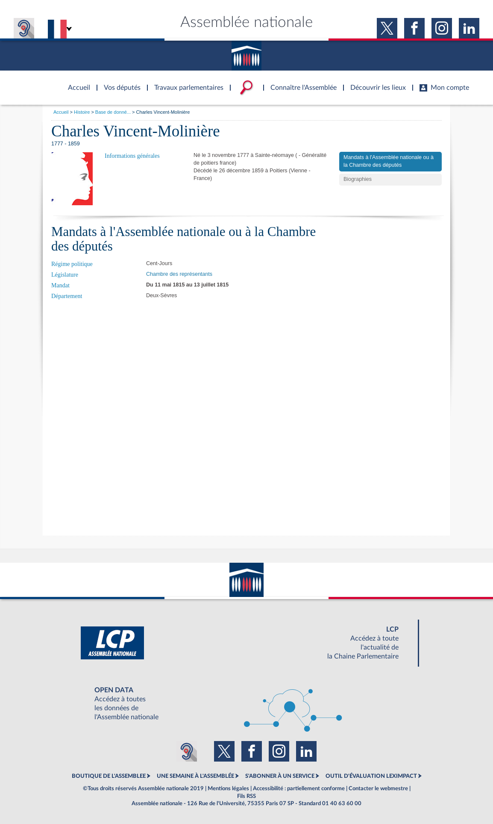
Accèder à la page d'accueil (76, 82)
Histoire (82, 112)
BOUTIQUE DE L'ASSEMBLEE (109, 776)
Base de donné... (113, 112)
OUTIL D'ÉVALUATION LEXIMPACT (371, 776)
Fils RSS (246, 796)
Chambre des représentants (179, 274)
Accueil (60, 112)
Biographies (357, 179)
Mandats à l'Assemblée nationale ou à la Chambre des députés (388, 161)
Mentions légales (228, 788)
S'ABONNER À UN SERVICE (279, 776)
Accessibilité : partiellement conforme (299, 788)
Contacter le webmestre (378, 788)
